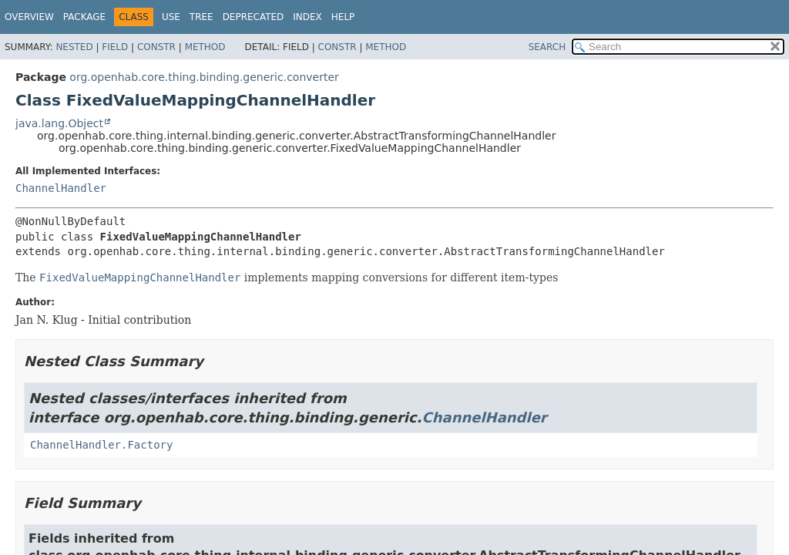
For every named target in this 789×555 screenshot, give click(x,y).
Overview (29, 17)
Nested (73, 47)
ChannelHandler (60, 188)
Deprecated (253, 17)
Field (115, 47)
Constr (156, 47)
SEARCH (547, 47)
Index (307, 17)
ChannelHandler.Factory (101, 445)
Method (205, 47)
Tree (201, 17)
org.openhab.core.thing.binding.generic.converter (203, 77)
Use (171, 17)
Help (343, 17)
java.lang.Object (59, 123)
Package (84, 17)
